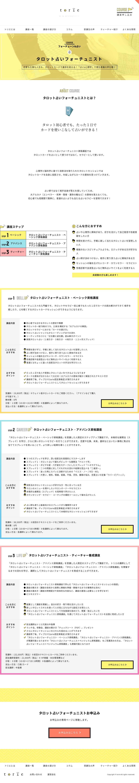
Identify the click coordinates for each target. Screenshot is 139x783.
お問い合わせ (36, 777)
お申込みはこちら (117, 401)
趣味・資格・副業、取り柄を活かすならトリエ (69, 12)
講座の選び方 (49, 29)
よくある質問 (129, 29)
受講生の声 (89, 29)
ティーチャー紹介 (109, 29)
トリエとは (9, 29)
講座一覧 (29, 29)
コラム (69, 29)
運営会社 (52, 777)
